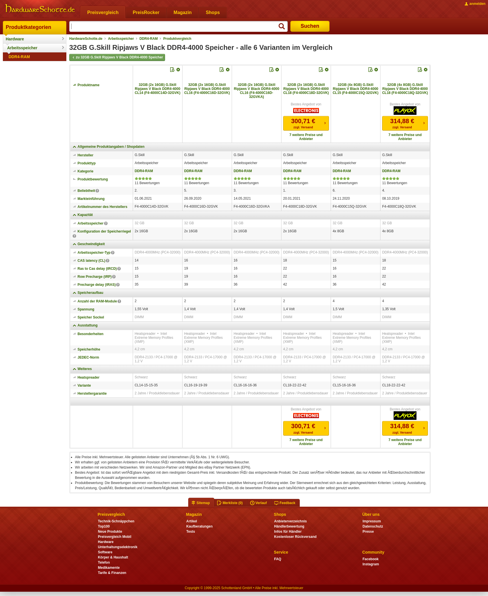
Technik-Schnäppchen (116, 521)
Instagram (370, 564)
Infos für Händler (287, 532)
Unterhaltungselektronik (117, 547)
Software (105, 552)
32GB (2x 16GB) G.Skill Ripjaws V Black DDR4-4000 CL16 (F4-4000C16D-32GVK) (207, 89)
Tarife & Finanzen (112, 573)
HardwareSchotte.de (85, 39)
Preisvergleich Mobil (114, 537)
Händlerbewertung (289, 526)
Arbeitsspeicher (22, 48)
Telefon (104, 562)
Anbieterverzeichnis (290, 521)
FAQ (277, 559)
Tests (190, 532)
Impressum (371, 521)
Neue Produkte (110, 532)
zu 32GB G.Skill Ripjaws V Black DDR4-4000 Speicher (117, 57)
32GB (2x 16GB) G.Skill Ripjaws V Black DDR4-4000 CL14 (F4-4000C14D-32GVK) (157, 89)
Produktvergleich (177, 39)
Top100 (104, 526)
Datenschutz (372, 526)
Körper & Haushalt (113, 557)
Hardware (15, 39)
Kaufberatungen (199, 526)
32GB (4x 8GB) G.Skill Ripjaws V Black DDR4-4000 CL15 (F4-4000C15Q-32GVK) (355, 89)
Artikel (191, 521)
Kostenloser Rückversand (295, 537)
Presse (368, 532)
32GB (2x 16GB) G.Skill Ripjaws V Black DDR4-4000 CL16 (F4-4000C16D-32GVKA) (256, 91)
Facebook (370, 559)
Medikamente (109, 568)
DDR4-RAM (19, 57)
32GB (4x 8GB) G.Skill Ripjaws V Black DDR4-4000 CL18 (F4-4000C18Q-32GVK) (405, 89)
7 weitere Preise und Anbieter (306, 137)
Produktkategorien (28, 27)
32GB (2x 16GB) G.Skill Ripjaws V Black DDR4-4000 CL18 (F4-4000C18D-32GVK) (306, 89)
